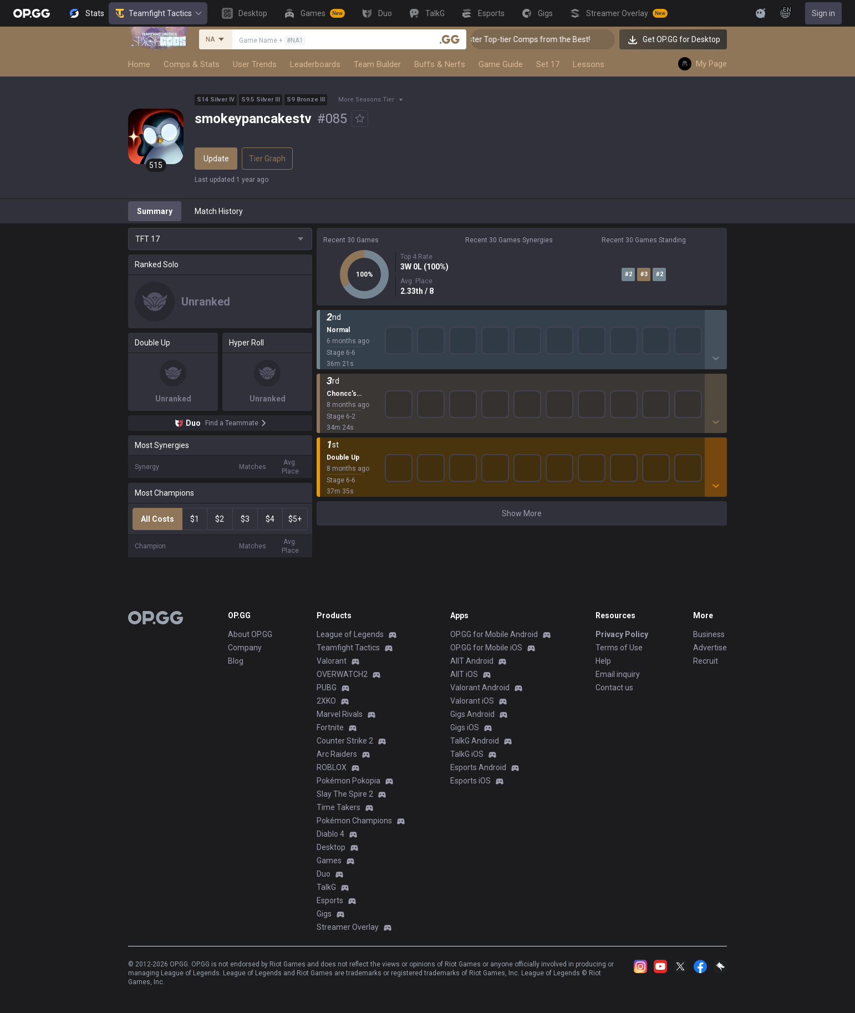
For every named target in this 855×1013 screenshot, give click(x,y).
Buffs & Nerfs (439, 64)
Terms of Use (619, 647)
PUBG (327, 687)
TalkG (326, 887)
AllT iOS (464, 674)
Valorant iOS (472, 700)
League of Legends (350, 634)
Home (139, 64)
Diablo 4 (330, 833)
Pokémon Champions (354, 820)
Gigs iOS (464, 727)
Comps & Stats (192, 64)
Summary (154, 211)
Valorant (332, 660)
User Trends (255, 64)
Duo (323, 873)
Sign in (823, 13)
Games (329, 860)
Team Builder (377, 64)
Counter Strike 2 (345, 740)
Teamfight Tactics (158, 13)
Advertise (710, 647)
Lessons (588, 64)
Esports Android (478, 767)
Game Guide (501, 64)
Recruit (705, 660)
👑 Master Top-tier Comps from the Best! (538, 39)
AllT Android (471, 660)
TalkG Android (474, 740)
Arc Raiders (337, 754)
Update (216, 158)
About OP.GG (250, 634)
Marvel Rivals (340, 714)
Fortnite (330, 727)
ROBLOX (332, 767)
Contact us (614, 687)
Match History (219, 211)
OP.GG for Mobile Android (494, 634)
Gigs (324, 913)
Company (245, 647)
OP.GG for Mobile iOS (486, 647)
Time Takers (338, 807)
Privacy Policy (622, 634)
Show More (522, 326)
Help (603, 660)
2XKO (326, 700)
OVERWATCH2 (342, 674)
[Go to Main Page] (31, 13)
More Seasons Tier (366, 99)
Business (709, 634)
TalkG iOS (467, 754)
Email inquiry (618, 674)
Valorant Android (480, 687)
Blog (235, 660)
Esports (330, 900)
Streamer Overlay (348, 927)
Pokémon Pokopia (348, 780)
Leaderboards (315, 64)
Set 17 (547, 64)
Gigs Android (472, 714)
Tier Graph (267, 158)
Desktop (331, 847)
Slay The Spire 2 (345, 794)
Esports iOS (470, 780)
